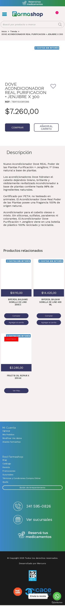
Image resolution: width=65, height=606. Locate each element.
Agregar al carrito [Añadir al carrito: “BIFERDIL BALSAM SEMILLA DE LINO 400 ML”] (48, 322)
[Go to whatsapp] (57, 596)
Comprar (17, 127)
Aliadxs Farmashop (11, 442)
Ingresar (6, 431)
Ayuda (5, 482)
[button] (55, 88)
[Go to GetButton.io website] (57, 603)
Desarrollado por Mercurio (32, 563)
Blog (4, 460)
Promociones (8, 471)
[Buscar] (60, 24)
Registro (49, 14)
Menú (4, 14)
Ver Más (16, 390)
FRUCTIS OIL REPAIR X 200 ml (18, 376)
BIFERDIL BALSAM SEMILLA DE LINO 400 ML (50, 302)
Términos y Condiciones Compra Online (21, 478)
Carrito (57, 12)
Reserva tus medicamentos (35, 535)
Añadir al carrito (46, 127)
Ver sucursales (39, 519)
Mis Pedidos (8, 434)
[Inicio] (4, 31)
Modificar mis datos (12, 438)
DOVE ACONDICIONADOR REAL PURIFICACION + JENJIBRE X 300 (32, 34)
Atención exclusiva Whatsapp (32, 3)
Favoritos (60, 14)
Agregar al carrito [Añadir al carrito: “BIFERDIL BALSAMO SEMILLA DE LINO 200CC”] (16, 322)
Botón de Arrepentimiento (32, 487)
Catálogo (6, 463)
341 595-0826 (38, 506)
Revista (6, 467)
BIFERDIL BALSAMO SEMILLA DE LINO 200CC (18, 302)
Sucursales (7, 474)
